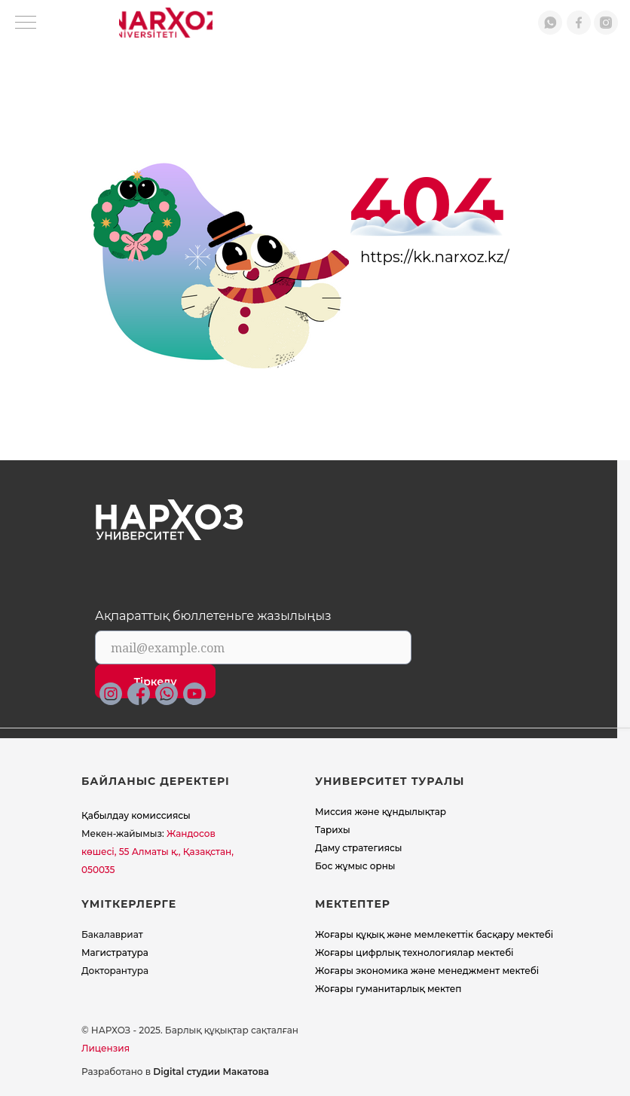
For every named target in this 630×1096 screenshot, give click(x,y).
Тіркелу (155, 681)
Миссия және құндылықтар (380, 811)
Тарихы (332, 829)
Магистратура (114, 952)
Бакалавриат (112, 934)
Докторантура (114, 970)
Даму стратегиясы (358, 847)
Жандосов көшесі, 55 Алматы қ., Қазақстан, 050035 (157, 851)
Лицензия (105, 1048)
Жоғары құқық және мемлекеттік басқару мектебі (434, 934)
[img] (166, 23)
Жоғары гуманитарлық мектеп (388, 988)
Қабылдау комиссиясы (136, 815)
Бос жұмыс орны (355, 866)
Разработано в (175, 1071)
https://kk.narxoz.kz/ (434, 257)
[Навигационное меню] (25, 23)
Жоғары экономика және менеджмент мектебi (427, 970)
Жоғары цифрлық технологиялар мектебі (414, 952)
